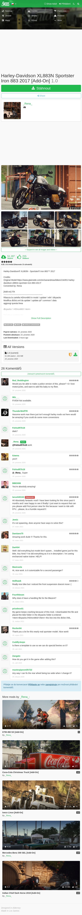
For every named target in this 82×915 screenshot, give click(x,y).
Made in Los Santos (10, 911)
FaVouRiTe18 (18, 428)
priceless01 (17, 608)
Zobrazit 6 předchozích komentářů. (41, 374)
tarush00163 (18, 497)
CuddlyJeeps (18, 642)
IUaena (15, 455)
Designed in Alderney (11, 908)
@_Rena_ (17, 473)
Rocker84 (17, 628)
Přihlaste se (34, 684)
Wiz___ (15, 397)
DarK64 (15, 547)
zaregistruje (51, 684)
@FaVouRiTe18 (19, 445)
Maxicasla (17, 567)
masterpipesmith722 (22, 670)
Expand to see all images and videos (41, 250)
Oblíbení (25, 258)
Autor (23, 442)
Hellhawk (16, 581)
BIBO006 (16, 483)
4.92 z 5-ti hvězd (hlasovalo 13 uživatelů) (16, 264)
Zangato (16, 656)
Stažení (10, 258)
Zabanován (30, 497)
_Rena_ (27, 103)
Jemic (15, 520)
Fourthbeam (18, 595)
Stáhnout (41, 88)
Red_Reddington (20, 380)
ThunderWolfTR (20, 411)
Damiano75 (17, 533)
